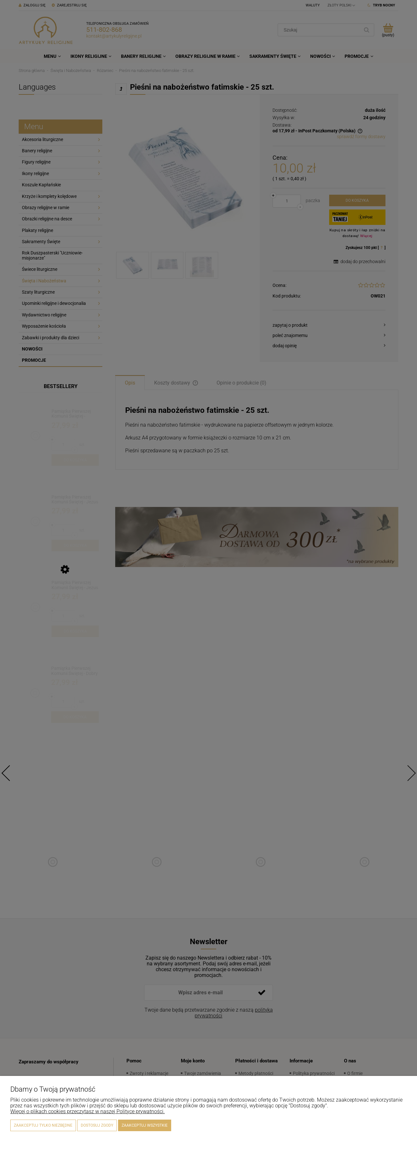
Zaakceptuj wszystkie (145, 1125)
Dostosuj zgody (97, 1125)
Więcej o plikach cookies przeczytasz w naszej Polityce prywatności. (87, 1111)
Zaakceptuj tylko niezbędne (43, 1125)
